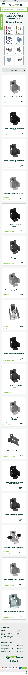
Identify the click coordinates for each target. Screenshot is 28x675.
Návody (18, 638)
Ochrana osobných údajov (7, 639)
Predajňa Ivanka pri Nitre (6, 650)
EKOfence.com (20, 668)
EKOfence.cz (13, 668)
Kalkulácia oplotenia (5, 635)
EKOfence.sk (7, 668)
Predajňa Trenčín (5, 653)
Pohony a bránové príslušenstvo (14, 15)
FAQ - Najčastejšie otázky (7, 638)
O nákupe (19, 635)
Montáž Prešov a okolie (6, 636)
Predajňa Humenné (5, 654)
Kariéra (18, 634)
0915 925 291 (20, 649)
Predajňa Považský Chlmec (7, 651)
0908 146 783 (20, 654)
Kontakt (3, 634)
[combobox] (14, 9)
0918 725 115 (20, 653)
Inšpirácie (19, 639)
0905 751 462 (20, 650)
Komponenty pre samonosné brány (14, 16)
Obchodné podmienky (6, 641)
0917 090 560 (20, 651)
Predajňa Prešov (5, 649)
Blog (18, 636)
